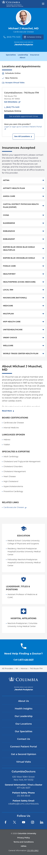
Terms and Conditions (24, 842)
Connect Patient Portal (23, 747)
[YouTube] (23, 822)
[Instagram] (32, 822)
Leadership (23, 55)
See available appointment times (23, 116)
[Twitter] (14, 822)
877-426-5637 (23, 788)
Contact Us (23, 739)
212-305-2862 (32, 850)
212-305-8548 (23, 796)
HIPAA (23, 846)
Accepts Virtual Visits (14, 83)
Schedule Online (32, 37)
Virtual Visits (23, 762)
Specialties (11, 55)
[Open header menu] (43, 3)
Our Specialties (23, 731)
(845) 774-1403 (13, 37)
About (22, 58)
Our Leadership (23, 716)
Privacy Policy (23, 838)
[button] (23, 136)
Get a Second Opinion (23, 754)
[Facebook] (5, 822)
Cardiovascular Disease (14, 507)
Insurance (34, 55)
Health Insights (23, 709)
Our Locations (23, 724)
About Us (23, 701)
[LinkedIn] (41, 822)
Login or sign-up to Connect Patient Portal (23, 127)
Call (24, 660)
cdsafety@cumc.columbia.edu (23, 804)
